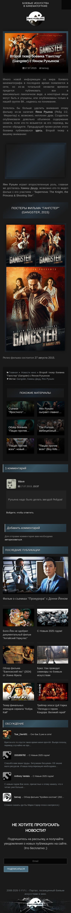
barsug (45, 68)
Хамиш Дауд (34, 379)
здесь (38, 130)
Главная (13, 372)
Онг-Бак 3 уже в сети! (40, 734)
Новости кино (28, 372)
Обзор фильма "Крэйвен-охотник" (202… (44, 797)
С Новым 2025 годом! (39, 755)
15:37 (36, 486)
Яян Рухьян (48, 379)
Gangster (21, 379)
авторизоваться (13, 539)
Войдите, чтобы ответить (20, 512)
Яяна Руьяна (44, 111)
